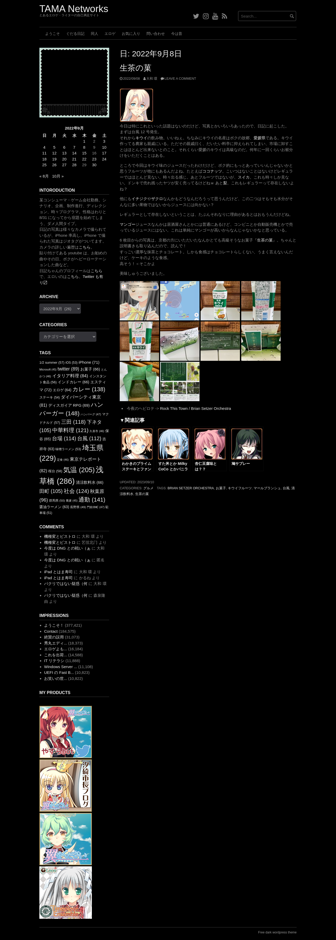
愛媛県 (259, 138)
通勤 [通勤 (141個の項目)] (91, 499)
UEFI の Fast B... (59, 672)
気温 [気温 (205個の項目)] (78, 470)
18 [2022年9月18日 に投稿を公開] (44, 159)
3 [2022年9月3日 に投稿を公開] (104, 141)
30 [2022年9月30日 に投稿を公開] (94, 165)
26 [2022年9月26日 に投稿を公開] (54, 165)
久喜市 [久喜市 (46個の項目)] (97, 431)
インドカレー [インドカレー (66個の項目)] (73, 382)
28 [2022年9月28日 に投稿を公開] (74, 165)
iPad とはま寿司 (58, 572)
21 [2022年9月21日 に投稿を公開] (74, 159)
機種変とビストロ (60, 536)
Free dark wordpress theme (277, 932)
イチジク (139, 198)
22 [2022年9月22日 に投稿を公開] (84, 159)
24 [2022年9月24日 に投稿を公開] (104, 159)
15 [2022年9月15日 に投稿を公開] (84, 153)
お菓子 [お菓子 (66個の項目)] (90, 369)
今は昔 (176, 33)
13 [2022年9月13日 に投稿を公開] (64, 153)
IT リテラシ (54, 660)
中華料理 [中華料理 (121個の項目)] (70, 430)
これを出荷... (55, 655)
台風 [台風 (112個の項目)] (89, 438)
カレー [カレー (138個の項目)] (88, 389)
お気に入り (131, 33)
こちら (85, 247)
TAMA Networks (73, 8)
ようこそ (52, 33)
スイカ (244, 177)
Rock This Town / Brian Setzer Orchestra (195, 408)
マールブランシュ (267, 488)
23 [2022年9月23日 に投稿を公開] (94, 159)
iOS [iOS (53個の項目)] (72, 362)
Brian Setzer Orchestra (190, 488)
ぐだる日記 (75, 33)
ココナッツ (212, 171)
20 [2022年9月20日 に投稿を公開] (64, 159)
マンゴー (127, 224)
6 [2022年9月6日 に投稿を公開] (64, 147)
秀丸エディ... (55, 643)
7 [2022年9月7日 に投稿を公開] (74, 147)
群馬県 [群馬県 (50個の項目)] (57, 500)
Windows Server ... (60, 666)
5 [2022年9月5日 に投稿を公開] (54, 147)
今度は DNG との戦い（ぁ (67, 548)
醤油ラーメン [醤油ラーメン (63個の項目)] (54, 507)
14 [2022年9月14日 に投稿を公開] (74, 153)
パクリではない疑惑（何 (65, 583)
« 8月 (44, 176)
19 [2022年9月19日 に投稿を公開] (54, 159)
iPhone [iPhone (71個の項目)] (89, 362)
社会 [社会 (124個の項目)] (76, 491)
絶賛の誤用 (54, 637)
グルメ (148, 488)
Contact (51, 631)
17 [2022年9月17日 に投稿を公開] (104, 153)
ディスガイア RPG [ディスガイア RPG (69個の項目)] (69, 405)
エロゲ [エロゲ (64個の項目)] (62, 390)
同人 (94, 33)
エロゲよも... (55, 649)
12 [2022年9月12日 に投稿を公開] (54, 153)
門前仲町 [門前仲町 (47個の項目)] (95, 507)
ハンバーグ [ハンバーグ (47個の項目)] (91, 414)
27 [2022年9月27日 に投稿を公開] (64, 165)
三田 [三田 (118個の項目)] (73, 422)
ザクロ (157, 198)
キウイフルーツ (240, 488)
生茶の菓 (135, 67)
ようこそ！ (54, 625)
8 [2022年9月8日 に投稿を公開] (84, 147)
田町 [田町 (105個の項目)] (50, 491)
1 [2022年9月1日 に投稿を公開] (84, 141)
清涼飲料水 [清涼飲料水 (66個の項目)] (89, 482)
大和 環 (152, 78)
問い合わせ (155, 33)
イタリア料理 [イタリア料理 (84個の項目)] (70, 375)
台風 (286, 488)
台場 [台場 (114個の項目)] (64, 438)
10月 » (58, 176)
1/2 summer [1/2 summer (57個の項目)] (51, 362)
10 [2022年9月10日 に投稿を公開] (104, 147)
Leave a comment (180, 78)
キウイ (141, 138)
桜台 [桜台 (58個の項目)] (55, 471)
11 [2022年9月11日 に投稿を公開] (44, 153)
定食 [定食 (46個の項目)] (63, 459)
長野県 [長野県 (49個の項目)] (78, 507)
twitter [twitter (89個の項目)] (68, 369)
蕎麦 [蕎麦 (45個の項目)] (71, 500)
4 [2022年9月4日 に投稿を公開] (44, 147)
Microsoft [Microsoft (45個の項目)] (47, 369)
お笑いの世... (55, 678)
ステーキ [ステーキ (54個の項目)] (49, 397)
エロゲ (110, 33)
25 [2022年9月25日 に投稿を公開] (44, 165)
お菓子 (221, 488)
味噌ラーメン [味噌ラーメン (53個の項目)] (68, 449)
